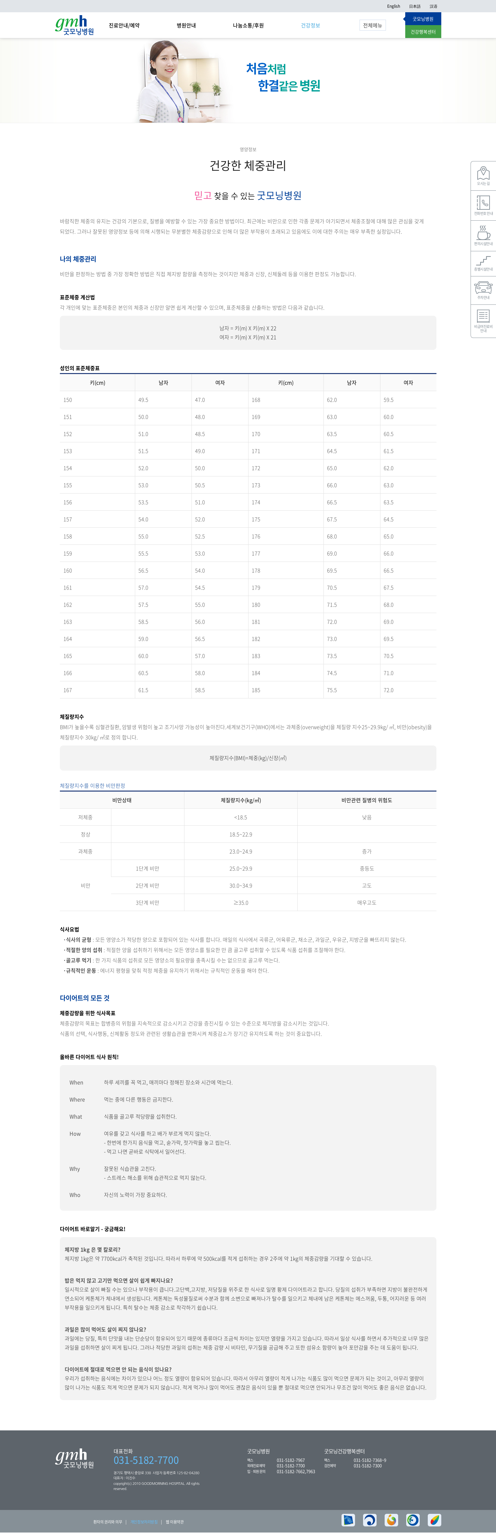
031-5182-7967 (291, 1465)
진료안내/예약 (124, 25)
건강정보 (310, 25)
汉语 (433, 6)
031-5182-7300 (368, 1471)
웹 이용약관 (175, 1527)
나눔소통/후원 (248, 25)
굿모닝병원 (423, 18)
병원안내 (186, 25)
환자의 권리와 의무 (107, 1527)
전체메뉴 (372, 25)
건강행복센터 (423, 31)
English (393, 6)
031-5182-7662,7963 (296, 1477)
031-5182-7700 (146, 1465)
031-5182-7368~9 (370, 1465)
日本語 (415, 6)
